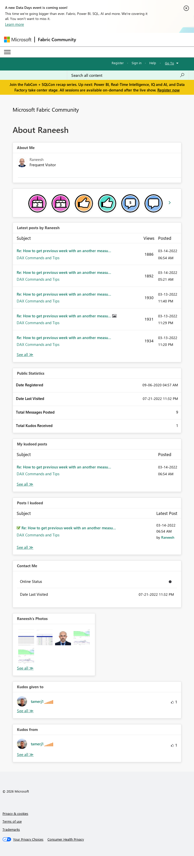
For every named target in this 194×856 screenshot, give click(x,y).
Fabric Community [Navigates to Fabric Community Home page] (57, 39)
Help (152, 63)
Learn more (14, 24)
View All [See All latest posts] (25, 355)
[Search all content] (128, 75)
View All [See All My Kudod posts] (25, 484)
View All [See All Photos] (25, 668)
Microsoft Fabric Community (46, 109)
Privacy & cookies (15, 813)
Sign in (136, 63)
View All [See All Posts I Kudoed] (25, 547)
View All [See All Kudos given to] (25, 711)
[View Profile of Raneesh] (167, 537)
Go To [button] (169, 63)
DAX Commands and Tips (38, 257)
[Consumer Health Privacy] (65, 839)
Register (118, 63)
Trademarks (11, 829)
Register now (168, 89)
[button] (26, 637)
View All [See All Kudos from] (25, 754)
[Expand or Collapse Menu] (7, 52)
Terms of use (12, 821)
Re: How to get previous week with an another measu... (64, 250)
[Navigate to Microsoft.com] (17, 39)
